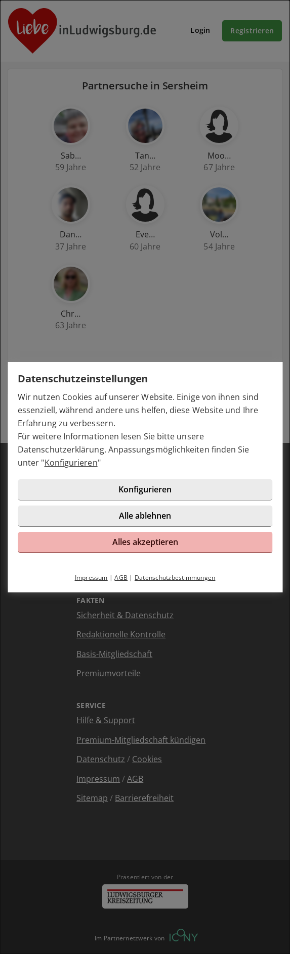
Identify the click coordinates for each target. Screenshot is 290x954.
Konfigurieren (71, 462)
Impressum (91, 577)
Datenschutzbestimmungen (175, 577)
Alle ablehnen (145, 515)
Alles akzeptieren (145, 541)
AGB (121, 577)
